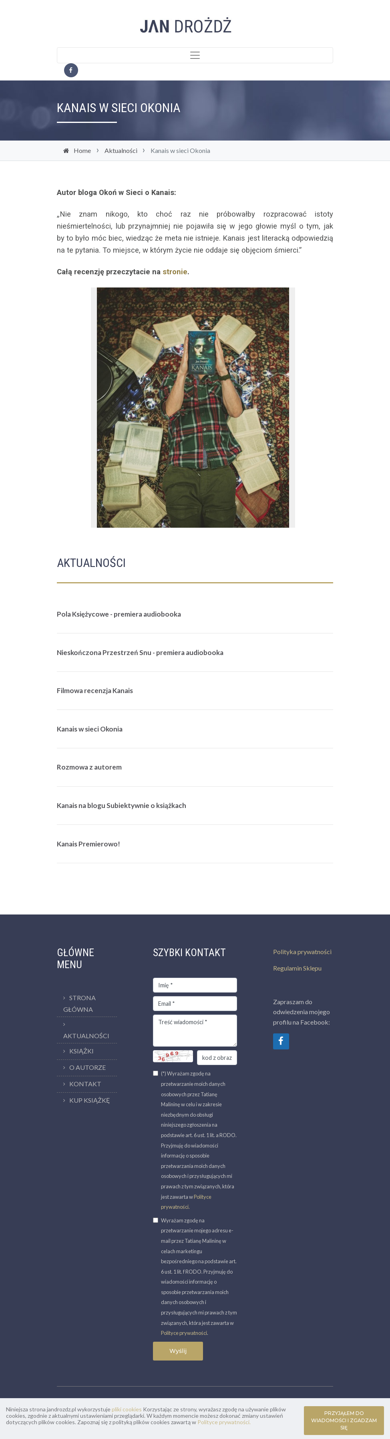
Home (82, 150)
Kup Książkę (89, 1100)
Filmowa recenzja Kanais (95, 690)
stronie (175, 271)
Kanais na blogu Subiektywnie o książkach (121, 805)
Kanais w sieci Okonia (90, 729)
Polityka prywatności (302, 951)
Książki (81, 1051)
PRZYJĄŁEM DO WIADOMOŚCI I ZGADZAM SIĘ (344, 1420)
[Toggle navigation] (195, 55)
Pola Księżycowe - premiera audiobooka (119, 614)
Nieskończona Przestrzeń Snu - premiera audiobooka (140, 652)
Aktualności (121, 150)
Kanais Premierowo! (88, 844)
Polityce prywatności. (224, 1422)
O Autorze (87, 1067)
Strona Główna (79, 1003)
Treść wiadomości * (195, 1031)
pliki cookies (127, 1409)
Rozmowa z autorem (89, 767)
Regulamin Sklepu (297, 968)
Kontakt (85, 1083)
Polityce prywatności (184, 1333)
